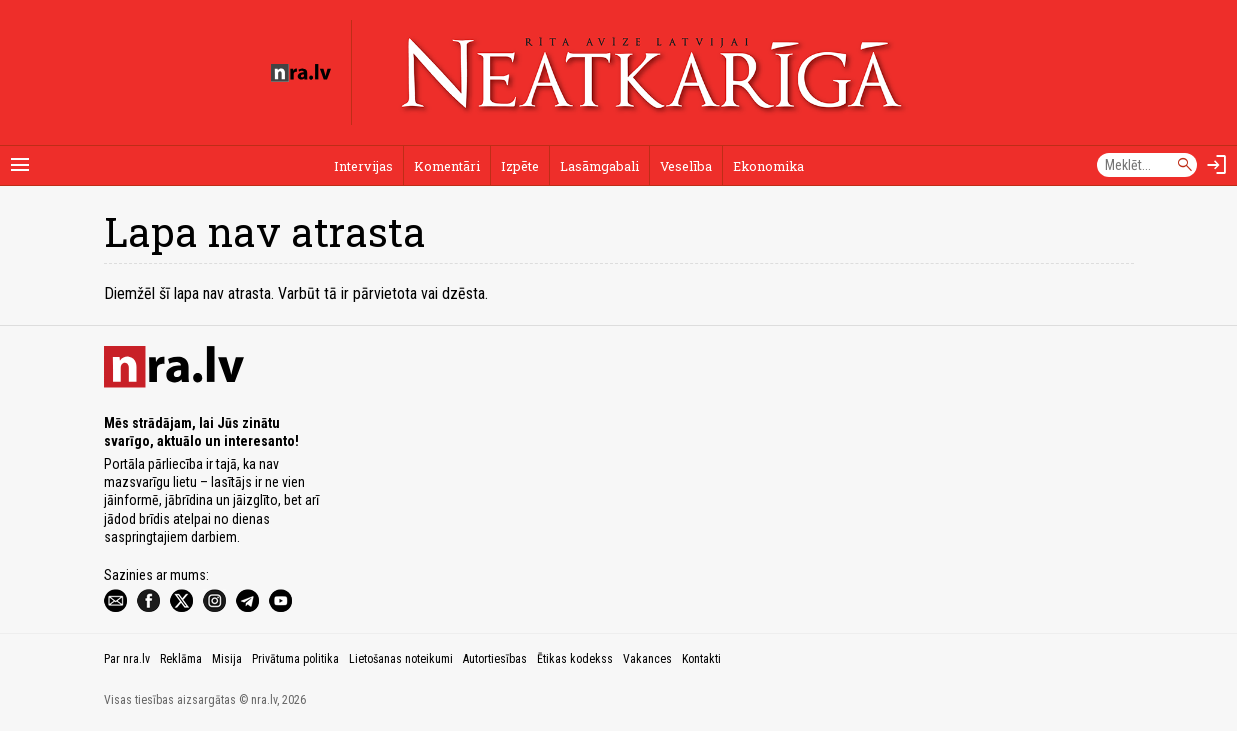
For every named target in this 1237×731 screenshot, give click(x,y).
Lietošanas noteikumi (401, 659)
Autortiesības (495, 659)
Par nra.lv (127, 659)
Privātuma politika (295, 659)
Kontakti (701, 659)
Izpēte (520, 166)
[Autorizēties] (1217, 165)
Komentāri (447, 166)
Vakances (647, 659)
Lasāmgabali (599, 166)
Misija (227, 659)
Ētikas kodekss (575, 659)
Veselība (686, 166)
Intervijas (363, 166)
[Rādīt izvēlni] (20, 165)
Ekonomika (768, 166)
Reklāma (181, 659)
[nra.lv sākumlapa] (301, 73)
